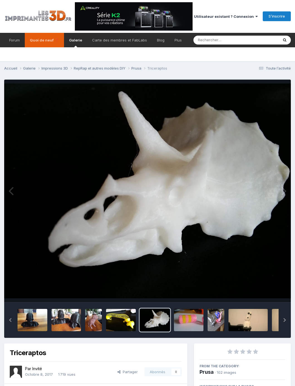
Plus (178, 40)
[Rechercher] (220, 40)
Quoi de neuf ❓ (44, 40)
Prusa (207, 372)
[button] (10, 320)
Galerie (75, 42)
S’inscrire (277, 16)
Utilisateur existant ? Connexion (226, 16)
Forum (14, 40)
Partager (127, 372)
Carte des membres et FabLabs (119, 40)
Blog (160, 40)
